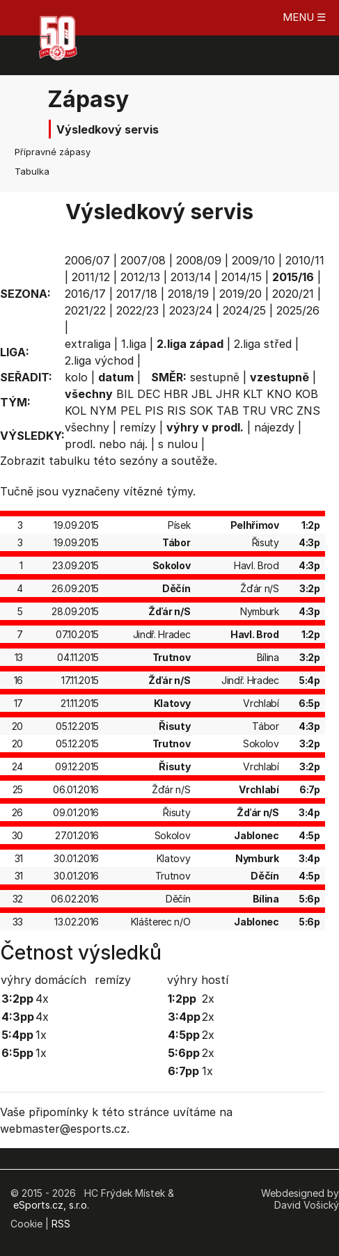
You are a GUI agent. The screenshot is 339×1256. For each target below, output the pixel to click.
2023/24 (190, 310)
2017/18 (136, 294)
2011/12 (91, 277)
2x (208, 998)
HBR (176, 394)
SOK (201, 411)
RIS (176, 411)
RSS (61, 1224)
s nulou (178, 444)
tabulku (69, 461)
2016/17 (85, 294)
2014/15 (241, 277)
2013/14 (191, 277)
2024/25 (244, 310)
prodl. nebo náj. (106, 444)
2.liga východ (99, 360)
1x (41, 1035)
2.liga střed (263, 344)
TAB (227, 411)
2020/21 (293, 294)
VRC (281, 411)
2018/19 (188, 294)
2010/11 (304, 260)
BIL (125, 394)
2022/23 (137, 310)
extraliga (88, 344)
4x (42, 998)
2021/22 (85, 310)
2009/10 (253, 260)
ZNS (308, 411)
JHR (227, 394)
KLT (253, 394)
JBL (201, 394)
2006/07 (87, 260)
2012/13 (140, 277)
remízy (138, 427)
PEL (130, 411)
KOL (75, 411)
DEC (148, 394)
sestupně (214, 377)
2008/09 (198, 260)
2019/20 (240, 294)
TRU (254, 411)
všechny (87, 427)
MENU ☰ (304, 17)
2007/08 (143, 260)
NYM (103, 411)
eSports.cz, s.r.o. (51, 1205)
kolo (76, 377)
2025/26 (298, 310)
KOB (306, 394)
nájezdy (274, 427)
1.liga (133, 344)
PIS (154, 411)
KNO (279, 394)
